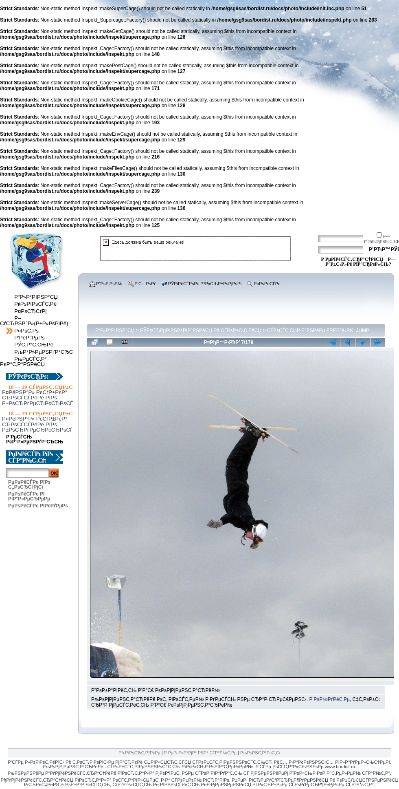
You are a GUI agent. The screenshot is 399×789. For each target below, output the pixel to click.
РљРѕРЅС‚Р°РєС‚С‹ (260, 752)
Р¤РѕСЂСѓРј (30, 311)
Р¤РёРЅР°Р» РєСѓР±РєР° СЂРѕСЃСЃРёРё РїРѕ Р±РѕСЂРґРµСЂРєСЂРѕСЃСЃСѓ (44, 397)
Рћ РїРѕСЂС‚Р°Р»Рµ (139, 752)
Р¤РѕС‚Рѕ (26, 331)
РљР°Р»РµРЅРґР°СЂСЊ (46, 352)
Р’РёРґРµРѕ (29, 338)
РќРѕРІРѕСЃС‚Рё (35, 304)
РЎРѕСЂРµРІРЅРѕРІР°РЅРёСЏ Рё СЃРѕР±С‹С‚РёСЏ (200, 330)
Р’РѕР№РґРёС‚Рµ (329, 699)
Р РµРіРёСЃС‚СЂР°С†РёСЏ (352, 259)
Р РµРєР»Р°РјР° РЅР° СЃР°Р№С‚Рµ (200, 752)
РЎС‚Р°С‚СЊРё (33, 345)
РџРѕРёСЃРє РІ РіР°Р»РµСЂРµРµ (29, 496)
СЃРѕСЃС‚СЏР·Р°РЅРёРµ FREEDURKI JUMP (318, 330)
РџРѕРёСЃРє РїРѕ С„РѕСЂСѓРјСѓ (29, 484)
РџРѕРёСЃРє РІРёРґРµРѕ (38, 506)
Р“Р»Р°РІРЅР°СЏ (36, 297)
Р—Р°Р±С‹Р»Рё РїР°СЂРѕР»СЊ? (360, 261)
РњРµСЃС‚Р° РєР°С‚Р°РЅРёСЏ (23, 361)
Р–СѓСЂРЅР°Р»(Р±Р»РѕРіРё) (34, 320)
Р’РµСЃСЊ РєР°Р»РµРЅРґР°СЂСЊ (38, 439)
